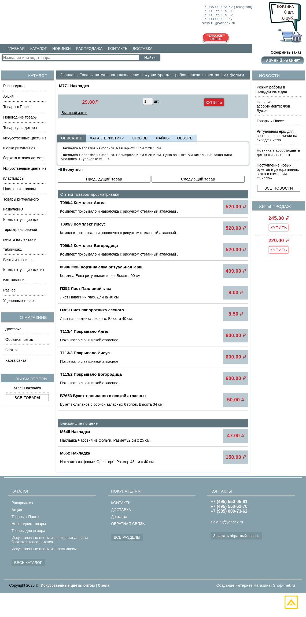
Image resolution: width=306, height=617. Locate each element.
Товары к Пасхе (17, 107)
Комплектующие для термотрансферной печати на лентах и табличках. (21, 234)
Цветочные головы (19, 189)
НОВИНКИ (61, 48)
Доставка (13, 329)
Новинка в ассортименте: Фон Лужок (273, 106)
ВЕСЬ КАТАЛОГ (28, 562)
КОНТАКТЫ (118, 48)
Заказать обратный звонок (236, 536)
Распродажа (14, 86)
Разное (9, 290)
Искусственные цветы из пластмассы (24, 173)
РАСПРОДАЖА (89, 48)
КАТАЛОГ (38, 48)
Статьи (11, 350)
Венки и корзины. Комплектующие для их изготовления (23, 270)
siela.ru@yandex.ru (227, 522)
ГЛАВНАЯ (16, 48)
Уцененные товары (19, 300)
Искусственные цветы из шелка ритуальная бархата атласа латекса (24, 148)
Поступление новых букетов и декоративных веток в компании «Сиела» (278, 171)
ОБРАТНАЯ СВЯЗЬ (128, 524)
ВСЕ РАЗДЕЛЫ (127, 537)
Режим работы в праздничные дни (272, 89)
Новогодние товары (20, 117)
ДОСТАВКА (142, 48)
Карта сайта (15, 360)
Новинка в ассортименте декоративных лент (278, 152)
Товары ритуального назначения (21, 204)
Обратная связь (19, 339)
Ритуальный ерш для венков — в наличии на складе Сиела (277, 135)
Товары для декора (20, 127)
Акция (8, 96)
